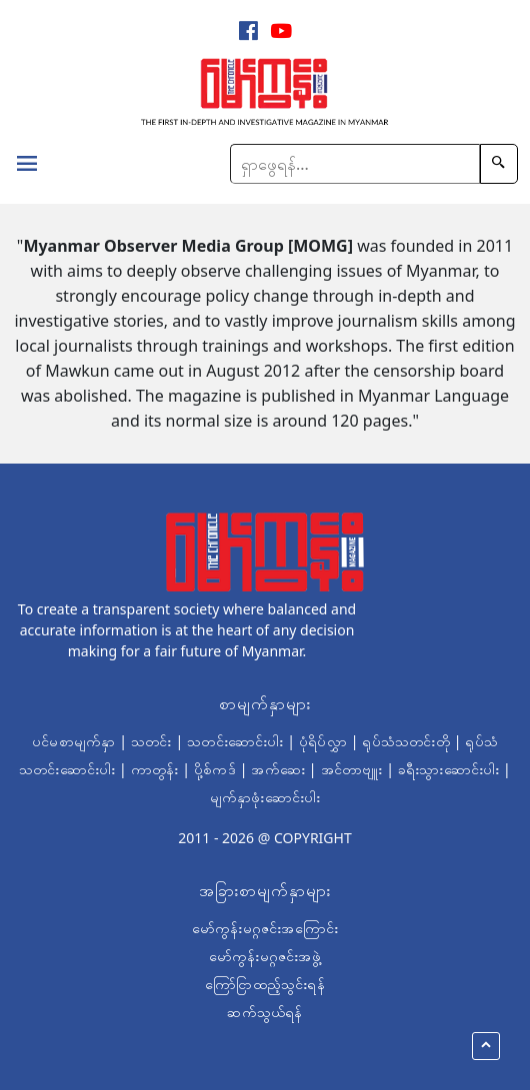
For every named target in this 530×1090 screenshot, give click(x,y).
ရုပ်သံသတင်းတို (405, 740)
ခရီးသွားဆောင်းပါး (448, 768)
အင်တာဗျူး (352, 768)
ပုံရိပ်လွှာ (323, 740)
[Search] (355, 164)
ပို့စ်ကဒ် (215, 768)
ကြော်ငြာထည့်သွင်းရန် (265, 983)
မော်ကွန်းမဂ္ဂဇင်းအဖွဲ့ (265, 955)
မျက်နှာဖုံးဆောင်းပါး (265, 796)
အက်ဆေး (278, 768)
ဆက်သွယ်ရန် (264, 1011)
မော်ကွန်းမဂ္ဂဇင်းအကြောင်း (265, 927)
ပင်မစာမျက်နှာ (73, 740)
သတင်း (151, 740)
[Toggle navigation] (27, 165)
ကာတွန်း (155, 768)
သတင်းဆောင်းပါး (235, 740)
